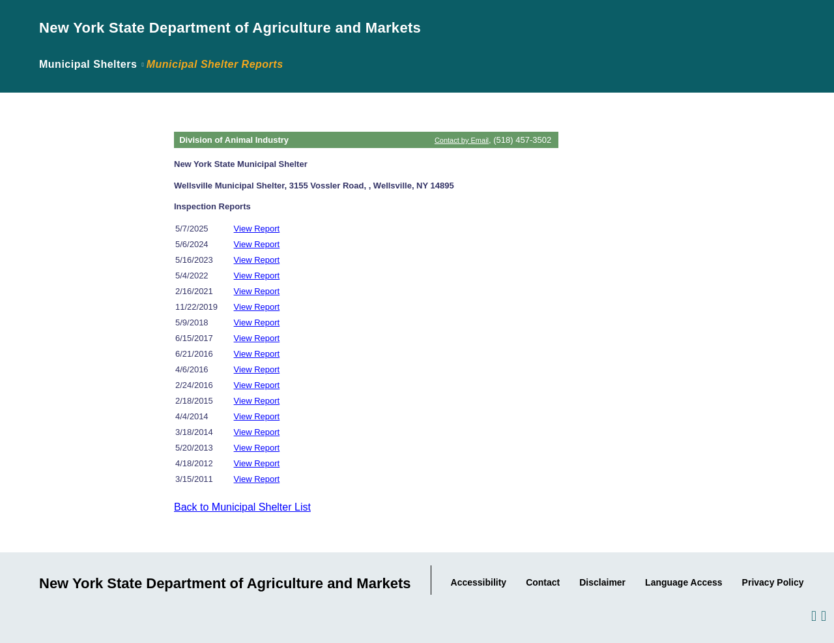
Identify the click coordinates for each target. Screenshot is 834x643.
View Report (257, 228)
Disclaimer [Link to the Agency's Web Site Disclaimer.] (602, 582)
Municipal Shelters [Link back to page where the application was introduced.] (88, 64)
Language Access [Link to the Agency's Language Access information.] (684, 582)
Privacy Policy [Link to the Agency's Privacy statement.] (773, 582)
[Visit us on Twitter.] (822, 615)
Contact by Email (462, 140)
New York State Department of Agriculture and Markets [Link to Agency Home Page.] (230, 28)
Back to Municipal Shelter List (242, 507)
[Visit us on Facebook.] (812, 615)
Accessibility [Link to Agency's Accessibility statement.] (479, 582)
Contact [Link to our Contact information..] (543, 582)
